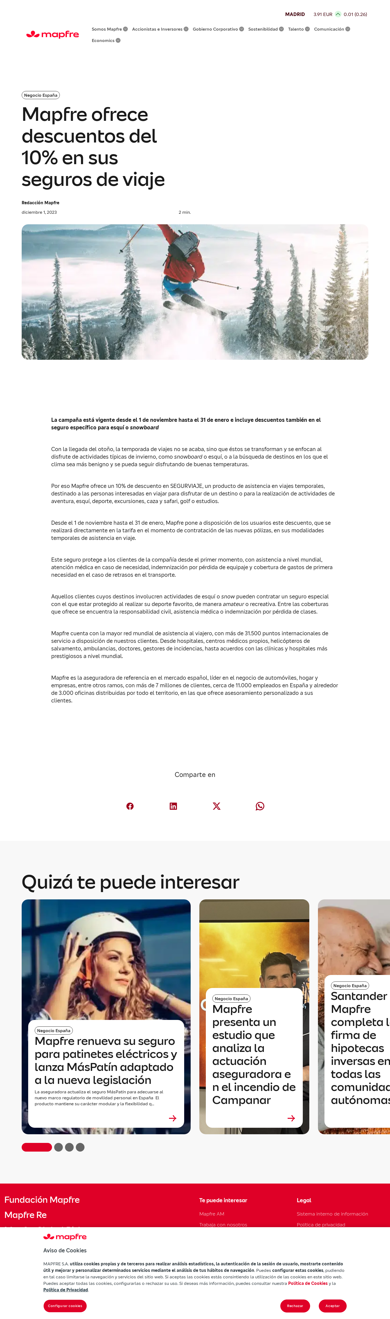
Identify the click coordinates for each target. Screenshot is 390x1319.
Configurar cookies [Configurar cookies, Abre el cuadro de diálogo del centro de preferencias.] (65, 1306)
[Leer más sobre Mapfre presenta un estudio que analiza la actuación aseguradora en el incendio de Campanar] (254, 1118)
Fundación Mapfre (42, 1199)
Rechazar (295, 1306)
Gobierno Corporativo (218, 29)
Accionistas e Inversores (160, 29)
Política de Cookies (308, 1283)
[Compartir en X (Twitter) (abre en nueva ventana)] (216, 806)
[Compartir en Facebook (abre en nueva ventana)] (130, 806)
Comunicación (332, 29)
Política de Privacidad (65, 1289)
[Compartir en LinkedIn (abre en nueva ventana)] (173, 806)
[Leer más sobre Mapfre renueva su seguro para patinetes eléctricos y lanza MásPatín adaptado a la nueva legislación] (106, 1118)
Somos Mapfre (110, 29)
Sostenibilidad (266, 29)
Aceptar (333, 1306)
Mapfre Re (25, 1215)
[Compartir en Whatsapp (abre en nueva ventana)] (260, 806)
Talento (299, 29)
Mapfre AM (211, 1214)
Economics (106, 40)
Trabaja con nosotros (223, 1224)
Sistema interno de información (332, 1214)
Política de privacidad (321, 1224)
